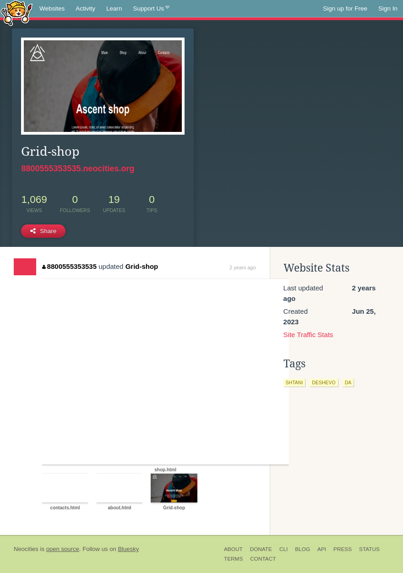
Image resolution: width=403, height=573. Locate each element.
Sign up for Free (345, 8)
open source (62, 549)
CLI (283, 549)
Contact (263, 559)
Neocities (26, 549)
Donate (261, 549)
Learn (114, 8)
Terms (233, 559)
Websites (52, 8)
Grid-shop (141, 266)
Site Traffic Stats (308, 334)
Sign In (388, 8)
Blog (302, 549)
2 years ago (242, 267)
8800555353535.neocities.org (77, 168)
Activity (85, 8)
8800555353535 (69, 266)
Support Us (151, 8)
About (233, 549)
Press (342, 549)
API (321, 549)
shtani (294, 382)
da (348, 382)
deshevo (323, 382)
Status (369, 549)
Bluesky (128, 549)
